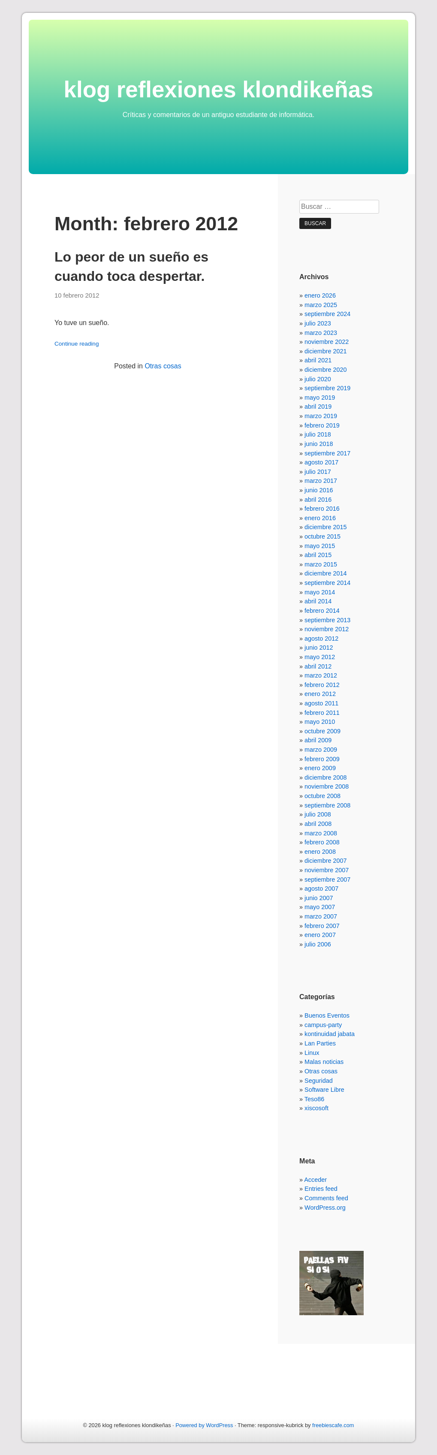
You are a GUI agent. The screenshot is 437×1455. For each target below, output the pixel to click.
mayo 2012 (319, 657)
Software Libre (324, 1089)
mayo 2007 (319, 907)
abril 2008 (318, 823)
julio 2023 (317, 323)
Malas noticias (324, 1061)
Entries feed (321, 1188)
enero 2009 (320, 768)
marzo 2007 (320, 916)
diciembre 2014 (325, 573)
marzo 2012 (320, 675)
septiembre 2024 (327, 313)
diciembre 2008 (325, 777)
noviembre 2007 (326, 870)
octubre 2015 (322, 536)
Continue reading (76, 343)
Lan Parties (320, 1043)
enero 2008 (320, 851)
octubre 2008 (322, 795)
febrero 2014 (322, 610)
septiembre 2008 (327, 805)
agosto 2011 (321, 703)
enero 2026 (320, 295)
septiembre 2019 (327, 388)
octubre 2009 (322, 731)
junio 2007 (318, 898)
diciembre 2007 (325, 860)
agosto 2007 (321, 888)
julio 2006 (317, 944)
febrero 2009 (322, 759)
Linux (311, 1052)
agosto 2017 (321, 462)
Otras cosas (163, 366)
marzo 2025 (320, 304)
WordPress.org (325, 1207)
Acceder (315, 1179)
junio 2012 (318, 647)
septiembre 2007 (327, 879)
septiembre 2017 (327, 453)
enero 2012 (320, 693)
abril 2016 (318, 499)
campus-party (323, 1024)
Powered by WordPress (204, 1425)
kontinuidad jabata (329, 1033)
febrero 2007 (322, 925)
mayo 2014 (319, 592)
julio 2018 (317, 434)
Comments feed (326, 1198)
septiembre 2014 (327, 582)
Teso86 (314, 1099)
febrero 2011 (322, 712)
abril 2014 (318, 601)
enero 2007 (320, 934)
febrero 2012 (322, 684)
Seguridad (318, 1080)
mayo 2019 (319, 397)
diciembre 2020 (325, 369)
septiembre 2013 (327, 620)
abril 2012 (318, 666)
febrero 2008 (322, 842)
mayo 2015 (319, 545)
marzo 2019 (320, 416)
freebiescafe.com (333, 1425)
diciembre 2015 (325, 527)
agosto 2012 (321, 638)
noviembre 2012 (326, 629)
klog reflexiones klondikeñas (219, 89)
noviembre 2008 (326, 786)
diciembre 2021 (325, 351)
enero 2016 (320, 518)
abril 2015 (318, 554)
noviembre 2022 (326, 341)
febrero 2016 (322, 508)
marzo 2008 (320, 833)
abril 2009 (318, 740)
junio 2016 (318, 490)
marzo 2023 (320, 332)
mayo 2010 (319, 721)
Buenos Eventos (327, 1015)
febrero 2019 (322, 425)
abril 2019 (318, 406)
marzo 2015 (320, 564)
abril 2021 (318, 360)
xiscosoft (316, 1108)
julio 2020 (317, 379)
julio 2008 (317, 814)
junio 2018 (318, 443)
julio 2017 (317, 471)
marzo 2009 (320, 749)
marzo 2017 (320, 480)
